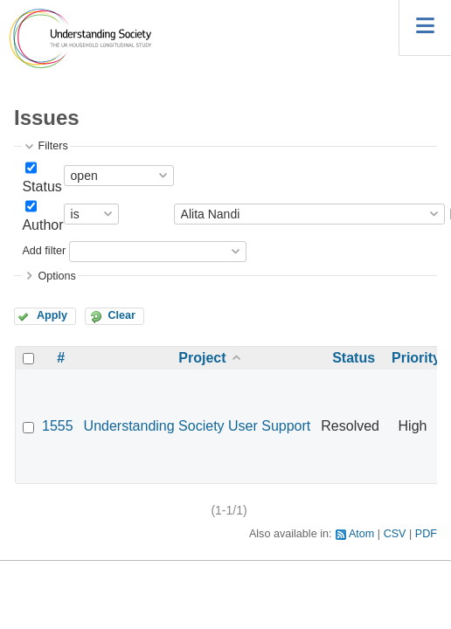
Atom (361, 534)
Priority (416, 357)
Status (41, 186)
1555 (57, 425)
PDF (426, 534)
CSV (395, 534)
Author (42, 225)
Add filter (44, 251)
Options (56, 276)
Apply (52, 315)
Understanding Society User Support (197, 425)
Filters (52, 146)
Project (202, 357)
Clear (121, 315)
